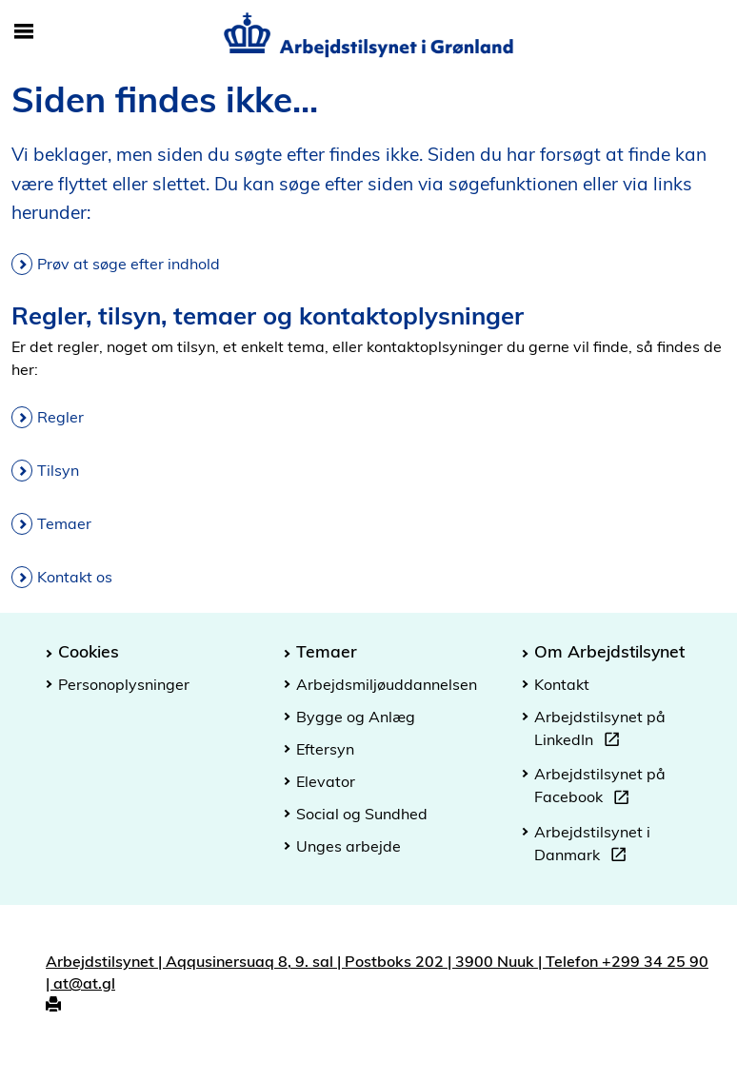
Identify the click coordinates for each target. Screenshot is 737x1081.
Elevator (325, 781)
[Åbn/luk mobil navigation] (24, 32)
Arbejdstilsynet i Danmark (592, 846)
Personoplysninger (123, 684)
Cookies (88, 650)
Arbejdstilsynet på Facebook (600, 788)
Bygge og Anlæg (355, 716)
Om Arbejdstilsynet (609, 650)
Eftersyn (325, 748)
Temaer (64, 523)
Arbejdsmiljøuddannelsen (386, 684)
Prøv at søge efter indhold (128, 263)
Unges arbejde (348, 845)
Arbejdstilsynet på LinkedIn (600, 731)
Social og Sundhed (362, 813)
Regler (60, 416)
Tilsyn (58, 470)
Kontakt (561, 684)
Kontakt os (74, 576)
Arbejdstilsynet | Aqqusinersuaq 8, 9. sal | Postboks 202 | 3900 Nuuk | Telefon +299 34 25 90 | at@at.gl (377, 972)
